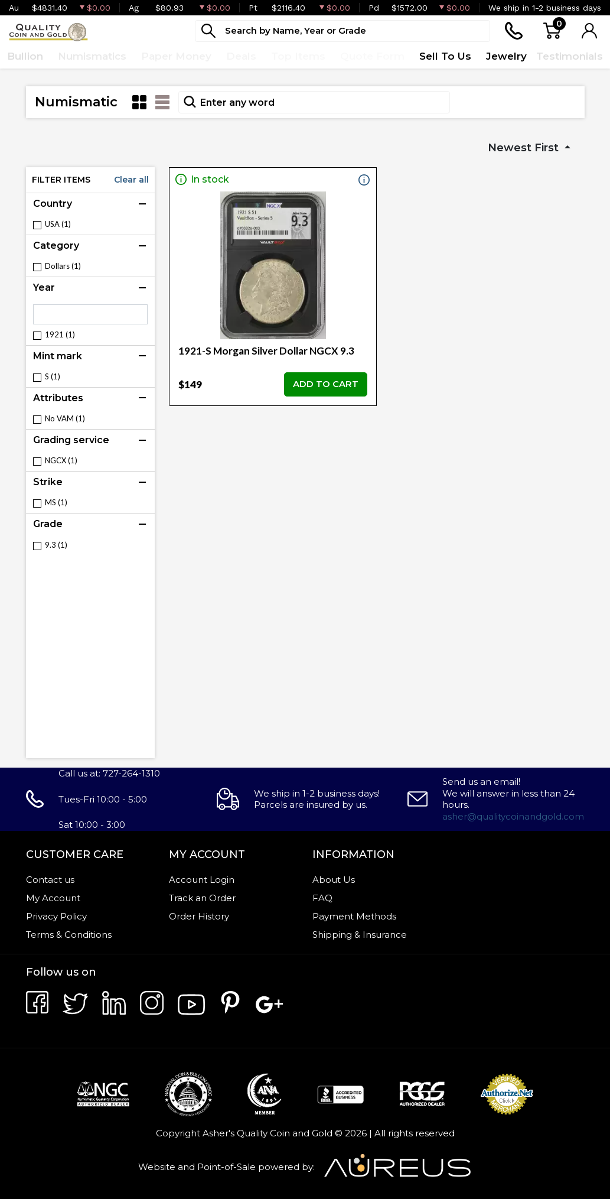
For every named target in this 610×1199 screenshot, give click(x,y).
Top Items (298, 56)
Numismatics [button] (92, 56)
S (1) (52, 377)
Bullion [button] (25, 56)
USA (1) (58, 224)
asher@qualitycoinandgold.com (513, 816)
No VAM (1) (65, 419)
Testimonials (569, 56)
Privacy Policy (56, 916)
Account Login (201, 879)
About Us (333, 879)
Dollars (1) (63, 266)
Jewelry (506, 56)
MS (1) (56, 502)
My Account (53, 898)
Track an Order (202, 898)
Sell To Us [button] (445, 56)
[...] (342, 31)
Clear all (131, 179)
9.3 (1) (56, 545)
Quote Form (372, 56)
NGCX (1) (61, 460)
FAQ (322, 898)
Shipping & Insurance (359, 934)
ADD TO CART (325, 383)
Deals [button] (241, 56)
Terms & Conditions (69, 934)
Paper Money (176, 56)
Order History (199, 916)
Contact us (50, 879)
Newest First (525, 147)
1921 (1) (60, 335)
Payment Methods (354, 916)
